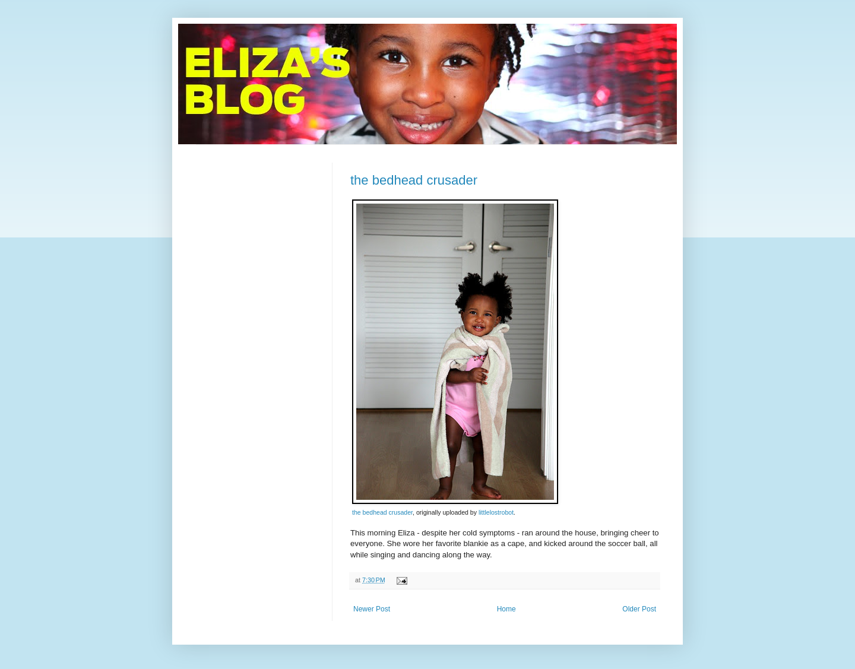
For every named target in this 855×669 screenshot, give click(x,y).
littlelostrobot (496, 512)
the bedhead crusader (413, 180)
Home (506, 609)
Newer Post (371, 609)
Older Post (639, 609)
